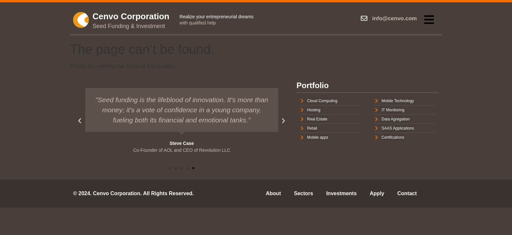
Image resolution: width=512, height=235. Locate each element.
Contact (407, 193)
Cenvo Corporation (130, 16)
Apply (377, 193)
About (273, 193)
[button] (429, 19)
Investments (341, 193)
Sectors (303, 193)
